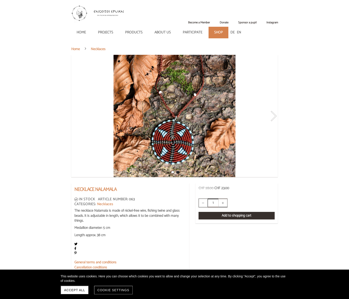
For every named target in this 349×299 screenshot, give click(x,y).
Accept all (74, 290)
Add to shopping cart (236, 216)
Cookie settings (113, 290)
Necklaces (105, 204)
